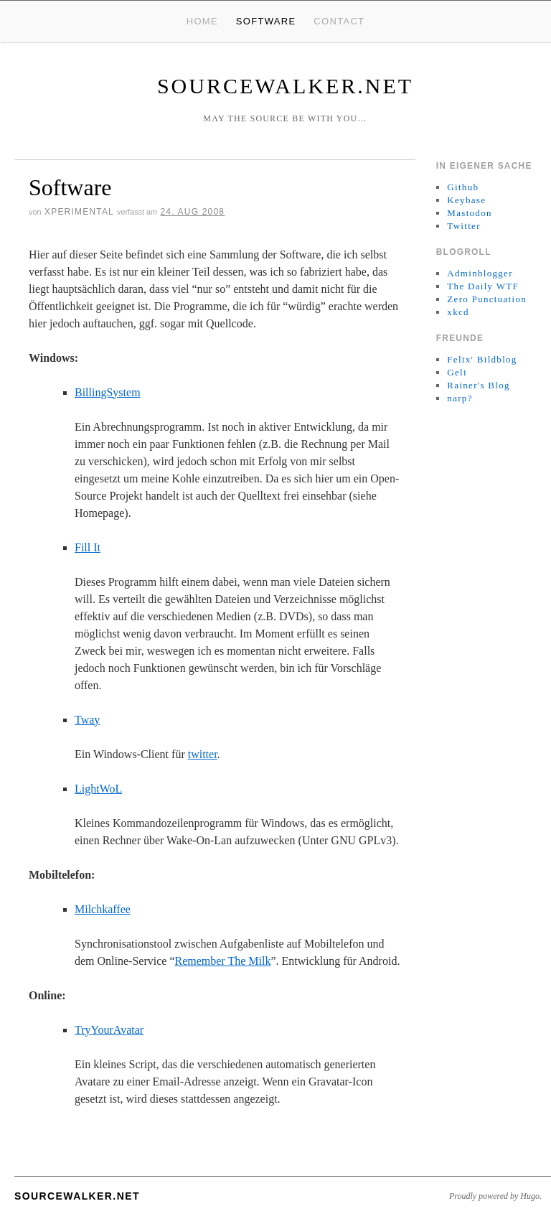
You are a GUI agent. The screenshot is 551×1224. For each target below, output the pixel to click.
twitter (202, 754)
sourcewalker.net (285, 86)
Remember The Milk (223, 961)
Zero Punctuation (487, 299)
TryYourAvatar (109, 1030)
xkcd (457, 312)
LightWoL (98, 788)
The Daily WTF (483, 286)
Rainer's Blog (478, 385)
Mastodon (469, 212)
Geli (457, 372)
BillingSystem (108, 392)
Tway (87, 720)
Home (202, 21)
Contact (339, 21)
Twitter (463, 225)
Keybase (466, 200)
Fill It (87, 547)
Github (463, 187)
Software (266, 21)
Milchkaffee (103, 909)
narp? (459, 398)
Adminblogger (479, 273)
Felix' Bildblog (482, 359)
